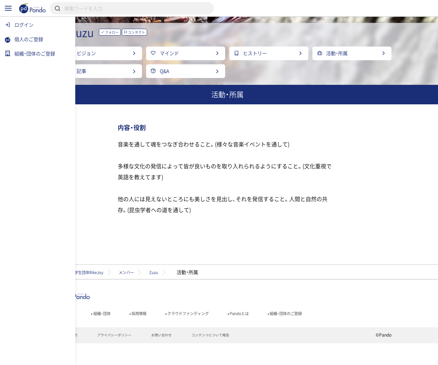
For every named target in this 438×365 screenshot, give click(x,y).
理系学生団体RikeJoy (120, 289)
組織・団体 (135, 332)
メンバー (172, 289)
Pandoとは (295, 332)
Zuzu (206, 289)
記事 (98, 332)
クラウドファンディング (234, 332)
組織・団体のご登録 (348, 332)
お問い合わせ (203, 357)
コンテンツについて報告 (258, 357)
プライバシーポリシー (150, 357)
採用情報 (177, 332)
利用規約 (101, 357)
